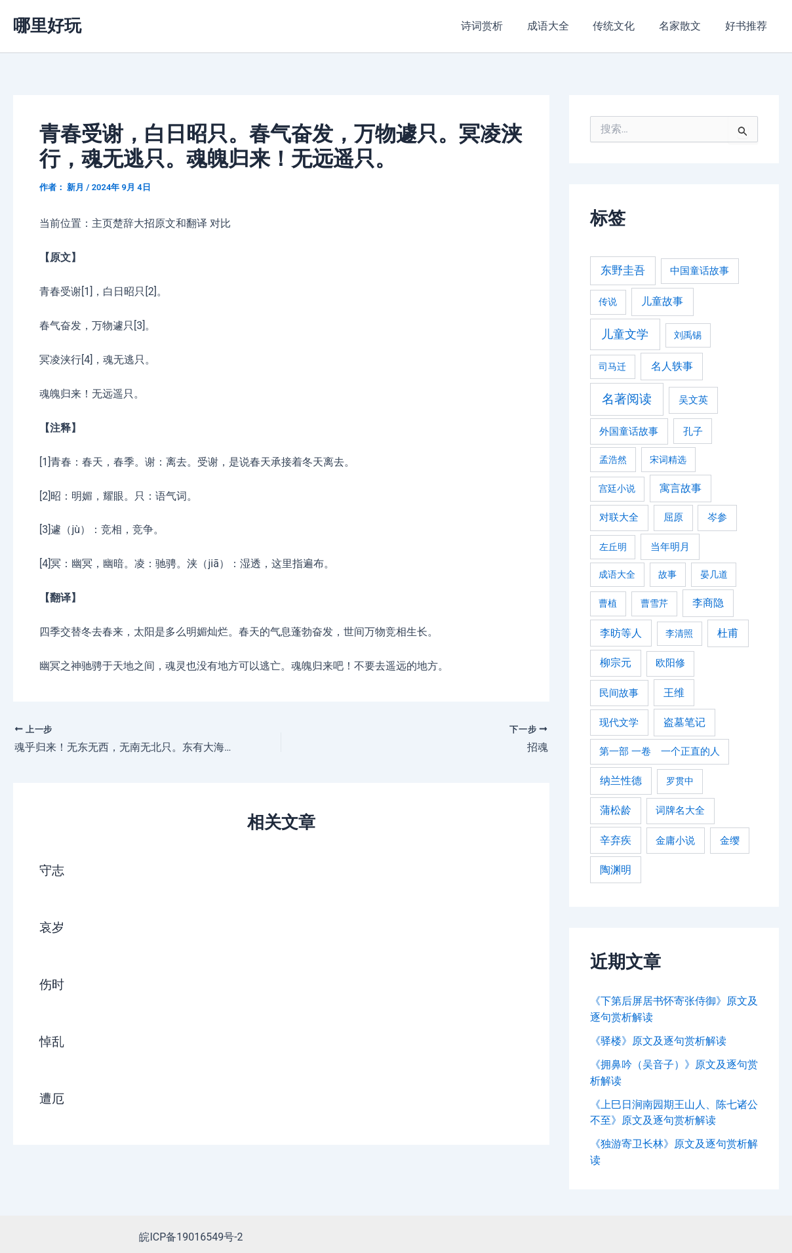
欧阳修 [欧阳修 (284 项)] (670, 663)
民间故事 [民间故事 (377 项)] (619, 693)
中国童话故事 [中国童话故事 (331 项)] (699, 271)
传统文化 (622, 26)
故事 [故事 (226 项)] (667, 574)
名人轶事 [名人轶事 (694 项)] (672, 366)
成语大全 (559, 26)
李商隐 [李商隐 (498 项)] (708, 603)
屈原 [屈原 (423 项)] (673, 517)
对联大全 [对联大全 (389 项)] (619, 517)
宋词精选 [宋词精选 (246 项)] (668, 459)
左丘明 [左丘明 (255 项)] (613, 547)
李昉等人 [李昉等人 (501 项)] (621, 633)
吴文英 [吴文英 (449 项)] (693, 400)
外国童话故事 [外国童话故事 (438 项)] (628, 431)
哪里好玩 (47, 25)
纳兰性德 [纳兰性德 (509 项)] (621, 780)
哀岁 (52, 928)
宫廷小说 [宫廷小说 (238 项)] (617, 488)
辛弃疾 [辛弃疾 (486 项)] (615, 840)
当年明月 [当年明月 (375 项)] (670, 547)
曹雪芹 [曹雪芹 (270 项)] (654, 603)
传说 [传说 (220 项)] (608, 301)
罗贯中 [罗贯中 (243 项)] (680, 781)
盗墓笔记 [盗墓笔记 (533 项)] (684, 722)
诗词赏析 (496, 26)
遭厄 (52, 1099)
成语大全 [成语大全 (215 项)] (617, 574)
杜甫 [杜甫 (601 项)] (727, 633)
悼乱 (52, 1042)
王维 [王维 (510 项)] (673, 692)
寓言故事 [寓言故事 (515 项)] (681, 488)
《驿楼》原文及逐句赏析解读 (658, 1040)
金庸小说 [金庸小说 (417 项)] (675, 840)
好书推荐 (747, 26)
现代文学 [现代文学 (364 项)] (619, 722)
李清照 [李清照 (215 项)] (679, 633)
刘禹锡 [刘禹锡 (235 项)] (688, 335)
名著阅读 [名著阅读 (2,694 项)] (627, 399)
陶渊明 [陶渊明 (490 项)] (615, 870)
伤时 (52, 985)
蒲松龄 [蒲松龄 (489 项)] (615, 810)
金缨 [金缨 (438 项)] (730, 840)
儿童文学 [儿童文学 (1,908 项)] (624, 334)
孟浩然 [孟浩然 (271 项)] (613, 460)
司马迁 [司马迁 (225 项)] (612, 366)
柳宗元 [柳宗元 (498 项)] (615, 662)
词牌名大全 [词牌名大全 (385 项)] (680, 810)
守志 (52, 871)
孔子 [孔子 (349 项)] (693, 431)
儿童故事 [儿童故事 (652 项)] (662, 301)
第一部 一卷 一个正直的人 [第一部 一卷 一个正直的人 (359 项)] (659, 751)
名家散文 (684, 26)
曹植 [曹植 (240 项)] (608, 603)
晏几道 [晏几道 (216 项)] (714, 574)
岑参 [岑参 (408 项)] (717, 517)
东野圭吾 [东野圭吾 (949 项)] (623, 270)
